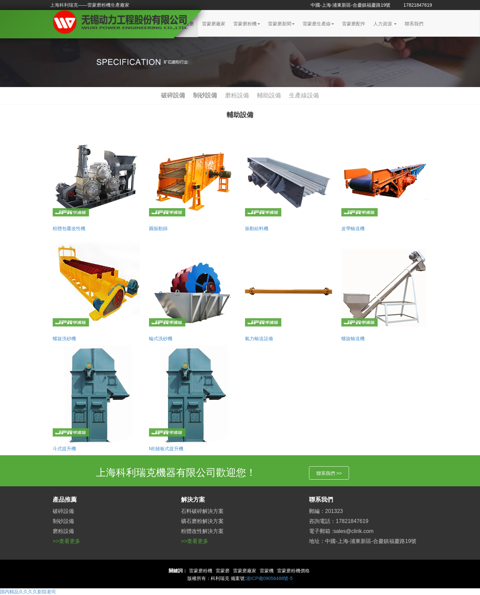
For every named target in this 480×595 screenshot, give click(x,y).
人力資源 (385, 23)
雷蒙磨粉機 (246, 23)
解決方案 (193, 499)
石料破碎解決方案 (202, 511)
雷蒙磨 (223, 570)
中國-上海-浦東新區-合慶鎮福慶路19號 (351, 5)
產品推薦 (65, 499)
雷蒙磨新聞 (281, 23)
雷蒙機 (267, 570)
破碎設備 (173, 95)
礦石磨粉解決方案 (202, 521)
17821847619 (417, 5)
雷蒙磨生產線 (318, 23)
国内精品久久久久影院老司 (28, 591)
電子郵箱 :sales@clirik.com (341, 531)
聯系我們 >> (329, 473)
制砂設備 (205, 95)
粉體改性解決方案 (202, 531)
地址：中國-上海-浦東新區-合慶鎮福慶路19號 (362, 541)
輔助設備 (269, 95)
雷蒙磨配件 (353, 23)
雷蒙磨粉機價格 (293, 570)
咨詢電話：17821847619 (338, 521)
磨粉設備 (237, 95)
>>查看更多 (66, 541)
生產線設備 (304, 95)
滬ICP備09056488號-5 (269, 578)
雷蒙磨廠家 (213, 23)
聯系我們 (414, 23)
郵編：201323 (326, 511)
